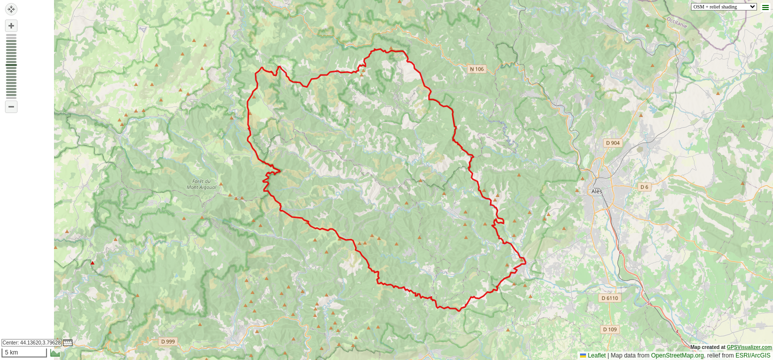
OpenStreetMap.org (677, 355)
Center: (31, 343)
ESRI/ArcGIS (753, 355)
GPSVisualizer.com (749, 347)
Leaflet (593, 355)
